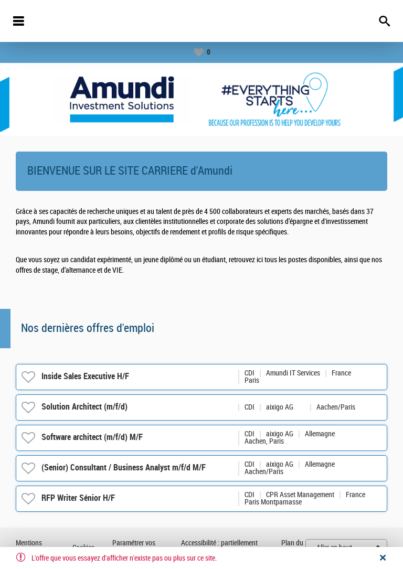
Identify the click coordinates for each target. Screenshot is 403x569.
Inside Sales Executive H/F (85, 376)
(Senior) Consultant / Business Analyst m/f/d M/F (123, 468)
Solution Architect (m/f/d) (84, 407)
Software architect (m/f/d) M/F (92, 437)
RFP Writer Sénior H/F (78, 498)
